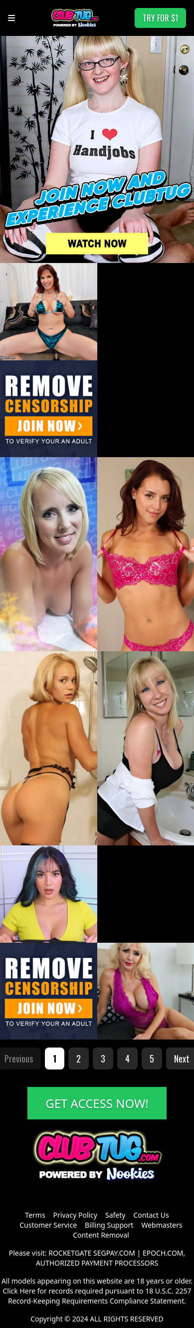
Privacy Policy (75, 1215)
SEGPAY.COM (114, 1253)
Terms (35, 1215)
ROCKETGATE (69, 1253)
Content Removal (101, 1235)
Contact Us (151, 1215)
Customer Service (48, 1225)
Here (27, 1291)
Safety (115, 1215)
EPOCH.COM (163, 1253)
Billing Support (109, 1225)
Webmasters (161, 1225)
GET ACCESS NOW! (97, 1103)
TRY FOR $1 (160, 18)
